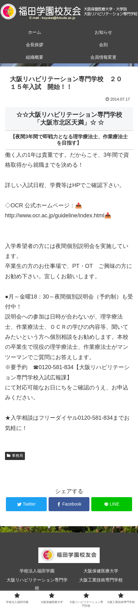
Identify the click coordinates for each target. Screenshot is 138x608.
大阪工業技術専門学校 (101, 579)
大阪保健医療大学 (100, 570)
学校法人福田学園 (37, 570)
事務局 (15, 455)
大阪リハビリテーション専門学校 (37, 583)
